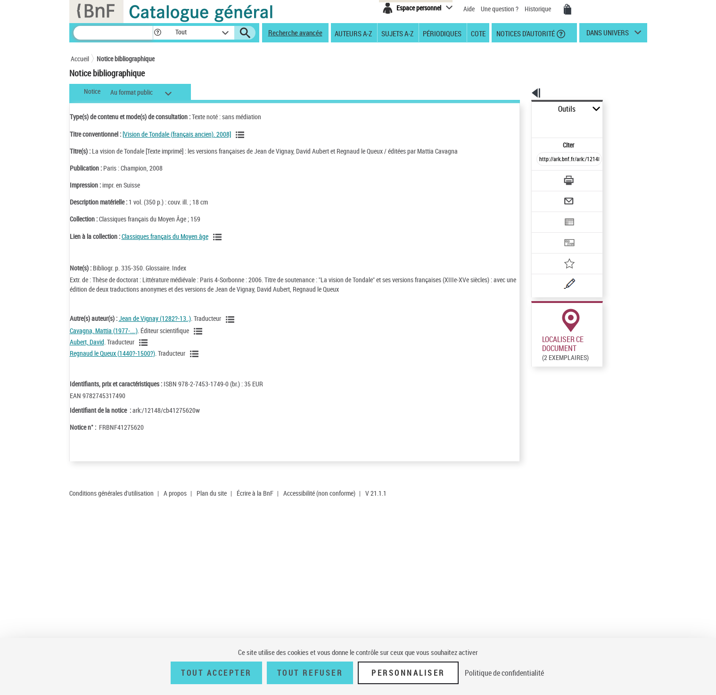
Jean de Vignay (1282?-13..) (155, 318)
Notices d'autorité (525, 33)
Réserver (541, 544)
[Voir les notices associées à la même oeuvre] (241, 134)
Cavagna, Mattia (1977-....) (104, 330)
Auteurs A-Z (353, 33)
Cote (478, 33)
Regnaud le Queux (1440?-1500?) (112, 353)
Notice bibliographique (126, 58)
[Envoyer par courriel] (543, 178)
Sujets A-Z (397, 33)
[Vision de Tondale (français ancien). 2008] (177, 134)
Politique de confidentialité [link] (504, 673)
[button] (157, 33)
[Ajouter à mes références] (549, 233)
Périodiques (442, 33)
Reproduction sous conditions (604, 545)
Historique (538, 8)
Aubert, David (87, 341)
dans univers (607, 35)
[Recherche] (113, 33)
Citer (528, 124)
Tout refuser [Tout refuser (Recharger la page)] (310, 673)
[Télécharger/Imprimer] (545, 159)
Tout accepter (216, 673)
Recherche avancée (295, 32)
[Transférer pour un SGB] (547, 215)
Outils (521, 109)
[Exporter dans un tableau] (550, 196)
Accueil (80, 58)
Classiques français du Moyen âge (165, 236)
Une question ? (499, 8)
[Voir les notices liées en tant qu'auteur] (231, 319)
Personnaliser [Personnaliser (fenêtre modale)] (408, 673)
